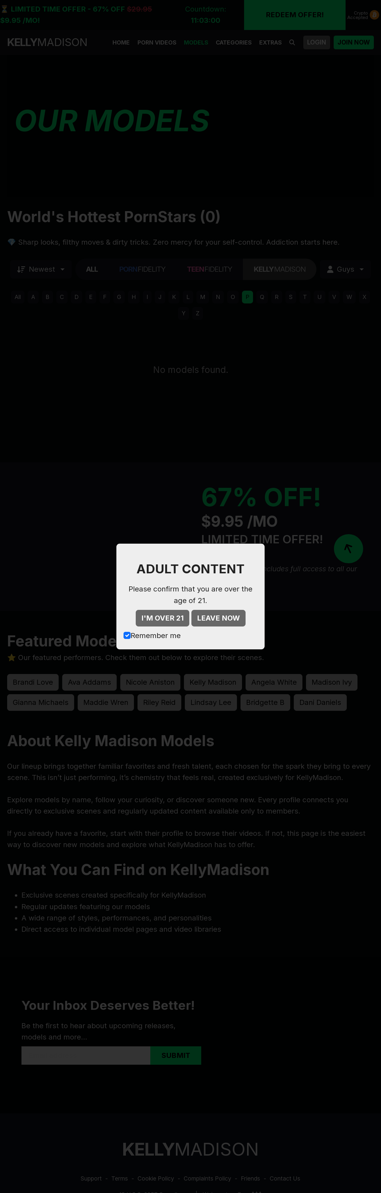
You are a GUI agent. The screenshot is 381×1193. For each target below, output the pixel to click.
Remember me (156, 635)
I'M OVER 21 (162, 618)
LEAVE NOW (218, 618)
